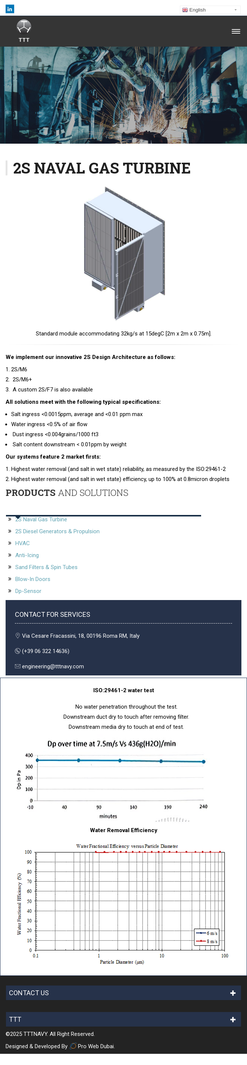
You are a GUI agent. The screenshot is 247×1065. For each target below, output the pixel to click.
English (194, 10)
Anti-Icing (26, 555)
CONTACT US (29, 993)
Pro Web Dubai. (92, 1046)
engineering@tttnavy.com (53, 666)
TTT (15, 1019)
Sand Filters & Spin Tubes (46, 567)
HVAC (22, 543)
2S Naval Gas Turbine (41, 519)
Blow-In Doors (32, 579)
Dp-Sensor (28, 591)
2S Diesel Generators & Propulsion (57, 531)
